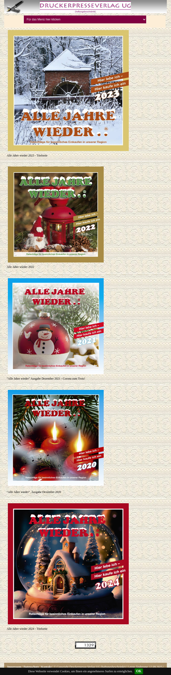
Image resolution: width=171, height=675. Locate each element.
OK (139, 671)
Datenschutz (31, 667)
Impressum (14, 667)
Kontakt (46, 667)
